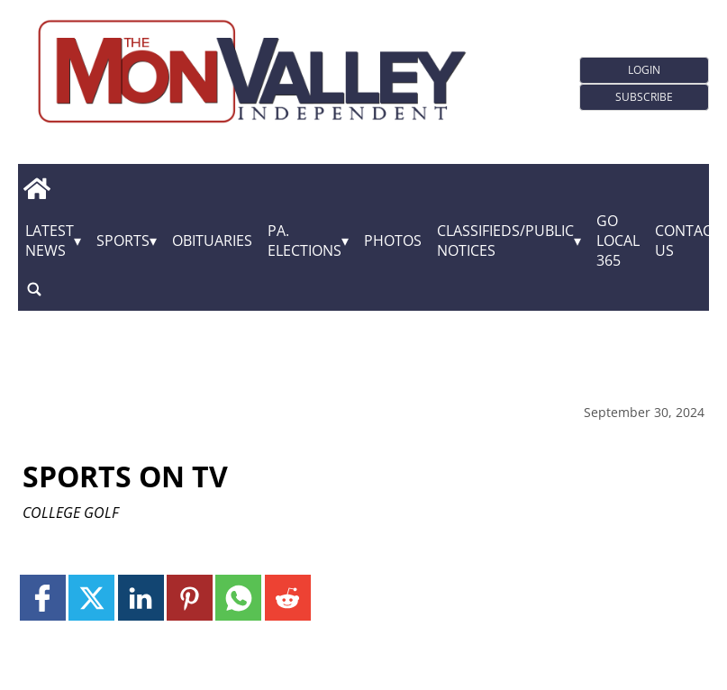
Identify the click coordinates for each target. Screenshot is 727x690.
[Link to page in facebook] (43, 598)
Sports (123, 240)
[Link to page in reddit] (288, 598)
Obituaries (212, 240)
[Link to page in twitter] (91, 598)
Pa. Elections (304, 240)
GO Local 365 (618, 240)
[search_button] (34, 289)
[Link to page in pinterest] (190, 598)
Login (644, 69)
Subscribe (644, 96)
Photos (393, 240)
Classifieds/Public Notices (505, 240)
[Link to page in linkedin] (141, 598)
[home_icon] (36, 188)
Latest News (49, 240)
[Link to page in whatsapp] (238, 598)
